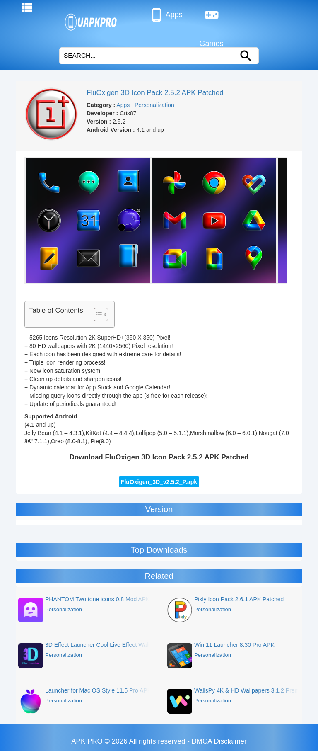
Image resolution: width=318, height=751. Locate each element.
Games (212, 18)
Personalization (154, 105)
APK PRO (87, 741)
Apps (166, 14)
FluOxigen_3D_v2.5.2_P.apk (159, 482)
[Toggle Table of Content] (96, 314)
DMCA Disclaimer (219, 741)
